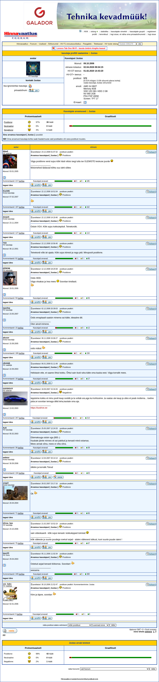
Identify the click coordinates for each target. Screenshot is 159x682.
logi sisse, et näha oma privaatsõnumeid (127, 34)
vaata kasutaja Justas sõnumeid (97, 83)
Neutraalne (8, 126)
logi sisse (152, 34)
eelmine (148, 632)
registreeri (151, 31)
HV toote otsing (111, 44)
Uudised (42, 44)
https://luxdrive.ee (39, 408)
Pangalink (87, 44)
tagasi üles (8, 185)
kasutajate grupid (137, 31)
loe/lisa (21, 181)
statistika (104, 31)
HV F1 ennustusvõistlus (70, 44)
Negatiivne (8, 130)
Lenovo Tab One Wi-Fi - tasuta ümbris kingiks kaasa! (81, 48)
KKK (86, 31)
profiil (94, 34)
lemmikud (104, 34)
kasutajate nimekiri (119, 31)
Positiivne (8, 122)
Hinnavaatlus (22, 44)
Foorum (33, 44)
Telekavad (98, 44)
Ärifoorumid (53, 44)
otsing (93, 31)
